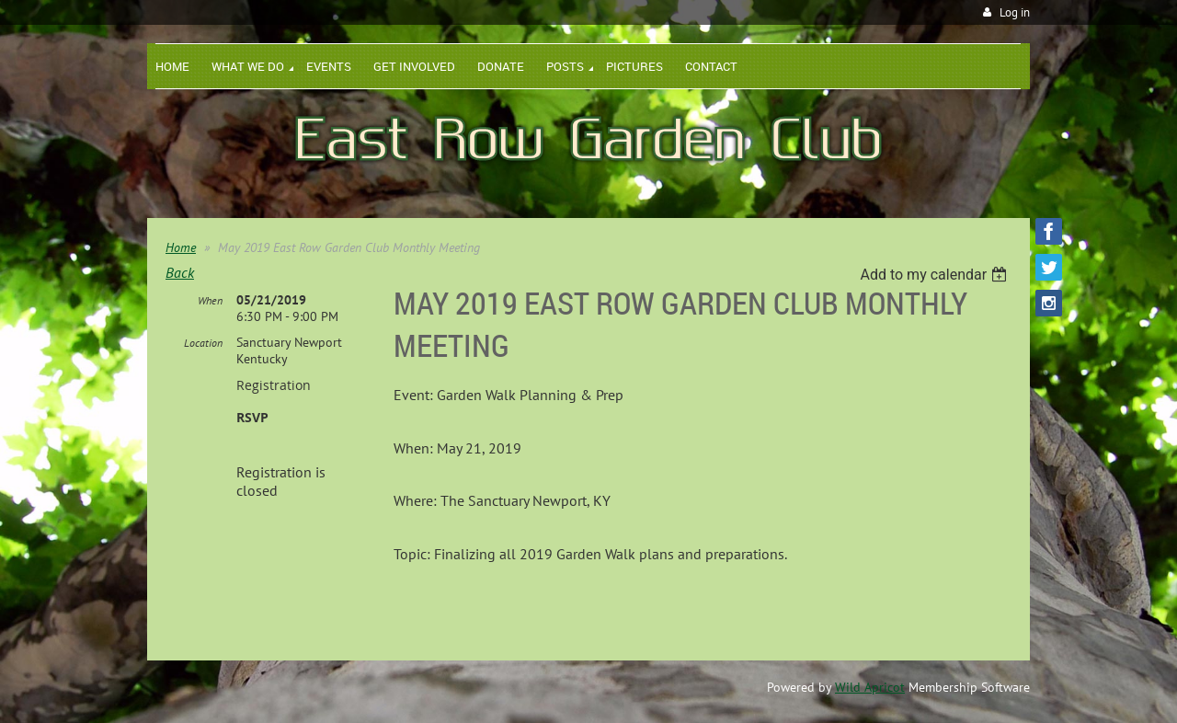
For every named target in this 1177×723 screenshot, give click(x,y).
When (210, 300)
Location (203, 343)
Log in (1015, 12)
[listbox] (935, 274)
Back (180, 272)
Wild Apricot (870, 687)
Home (181, 247)
